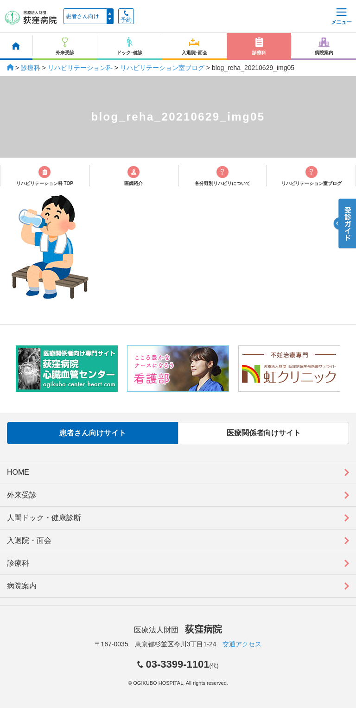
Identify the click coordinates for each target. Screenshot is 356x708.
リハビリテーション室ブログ (162, 67)
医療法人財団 (178, 630)
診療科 (30, 67)
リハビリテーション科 (80, 67)
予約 (126, 16)
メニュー (341, 17)
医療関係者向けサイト (264, 433)
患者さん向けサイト (92, 433)
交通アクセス (241, 644)
